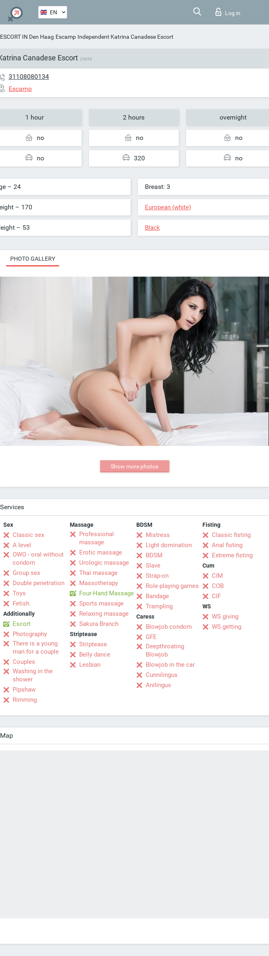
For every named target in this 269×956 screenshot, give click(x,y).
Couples (24, 661)
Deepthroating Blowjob (165, 650)
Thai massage (98, 573)
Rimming (25, 699)
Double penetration (38, 583)
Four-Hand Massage (106, 593)
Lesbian (89, 664)
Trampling (159, 606)
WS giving (225, 616)
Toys (19, 593)
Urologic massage (104, 562)
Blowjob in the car (170, 664)
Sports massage (101, 603)
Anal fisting (227, 545)
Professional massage (96, 538)
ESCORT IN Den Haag (27, 36)
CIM (217, 575)
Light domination (169, 545)
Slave (153, 565)
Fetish (21, 603)
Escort (22, 624)
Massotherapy (98, 583)
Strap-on (157, 575)
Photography (30, 634)
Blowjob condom (169, 626)
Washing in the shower (33, 675)
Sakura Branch (98, 624)
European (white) (168, 207)
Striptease (93, 644)
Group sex (26, 573)
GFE (151, 637)
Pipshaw (24, 689)
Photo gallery (32, 258)
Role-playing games (172, 586)
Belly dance (94, 654)
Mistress (158, 535)
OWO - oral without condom (38, 558)
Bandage (157, 596)
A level (22, 545)
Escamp (66, 36)
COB (218, 586)
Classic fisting (231, 535)
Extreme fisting (232, 555)
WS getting (226, 626)
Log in (228, 11)
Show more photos (134, 466)
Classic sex (28, 535)
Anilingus (158, 685)
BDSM (154, 555)
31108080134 (29, 76)
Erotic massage (100, 552)
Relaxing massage (104, 613)
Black (152, 227)
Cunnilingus (162, 675)
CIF (216, 596)
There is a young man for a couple (36, 647)
